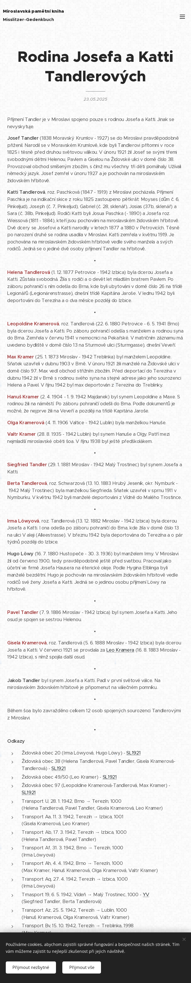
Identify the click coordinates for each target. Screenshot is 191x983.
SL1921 (133, 753)
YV (146, 895)
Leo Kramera (120, 650)
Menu (182, 16)
